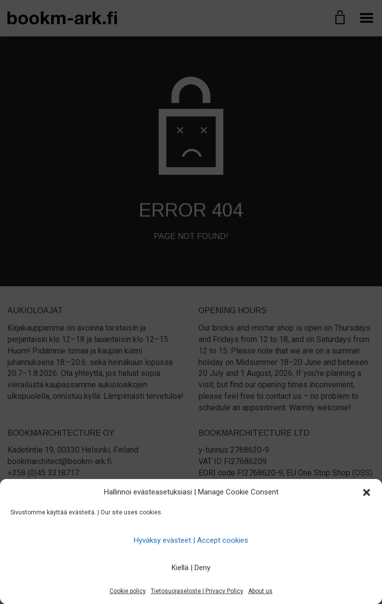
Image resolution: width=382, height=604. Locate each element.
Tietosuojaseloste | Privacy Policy (197, 591)
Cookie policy (127, 591)
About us (260, 591)
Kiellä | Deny (191, 567)
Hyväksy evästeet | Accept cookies (191, 540)
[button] (367, 492)
